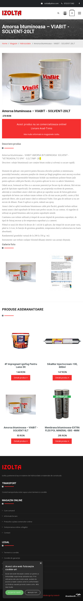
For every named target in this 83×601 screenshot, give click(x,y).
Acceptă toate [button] (14, 592)
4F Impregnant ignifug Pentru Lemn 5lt (21, 365)
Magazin (13, 43)
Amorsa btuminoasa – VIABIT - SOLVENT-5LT (21, 429)
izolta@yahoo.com (51, 3)
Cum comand (9, 510)
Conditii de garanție (12, 558)
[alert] (23, 579)
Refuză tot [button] (32, 592)
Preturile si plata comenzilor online (18, 521)
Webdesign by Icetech (50, 595)
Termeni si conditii (11, 552)
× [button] (41, 563)
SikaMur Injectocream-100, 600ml (62, 365)
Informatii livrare (10, 516)
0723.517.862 (69, 3)
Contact (7, 532)
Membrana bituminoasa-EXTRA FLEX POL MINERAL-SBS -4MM (62, 429)
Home (4, 43)
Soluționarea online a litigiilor (16, 527)
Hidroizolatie (25, 43)
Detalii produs (21, 377)
